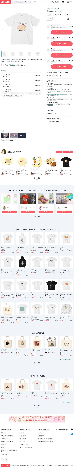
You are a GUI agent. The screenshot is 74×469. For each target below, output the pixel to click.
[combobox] (19, 2)
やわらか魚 (64, 207)
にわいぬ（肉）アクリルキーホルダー (51, 171)
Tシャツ (57, 8)
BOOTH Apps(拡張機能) (7, 435)
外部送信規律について (52, 465)
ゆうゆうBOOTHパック (62, 94)
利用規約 (17, 465)
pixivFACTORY (50, 104)
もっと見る (37, 218)
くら (8, 207)
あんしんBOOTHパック (51, 94)
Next (41, 28)
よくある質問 (41, 435)
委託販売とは (4, 447)
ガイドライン (33, 465)
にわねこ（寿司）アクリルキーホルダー (22, 171)
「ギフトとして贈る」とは (54, 75)
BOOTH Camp (4, 454)
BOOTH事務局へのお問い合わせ (45, 441)
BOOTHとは (44, 1)
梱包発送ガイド (5, 444)
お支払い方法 (51, 113)
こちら (13, 65)
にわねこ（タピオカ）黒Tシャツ (66, 171)
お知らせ (40, 433)
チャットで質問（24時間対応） (45, 438)
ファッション (50, 8)
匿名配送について (5, 438)
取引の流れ (50, 110)
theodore (45, 207)
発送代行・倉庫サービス (7, 441)
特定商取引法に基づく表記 (53, 118)
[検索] (26, 2)
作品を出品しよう (55, 1)
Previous (2, 28)
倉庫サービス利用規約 (24, 465)
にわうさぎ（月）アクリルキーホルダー (36, 171)
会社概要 (12, 465)
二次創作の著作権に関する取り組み (9, 451)
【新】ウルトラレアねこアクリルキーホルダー (7, 171)
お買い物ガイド (23, 435)
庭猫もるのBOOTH (14, 152)
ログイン (35, 1)
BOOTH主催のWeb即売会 (26, 447)
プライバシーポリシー (41, 465)
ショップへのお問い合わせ (53, 121)
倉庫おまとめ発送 (24, 444)
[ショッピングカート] (63, 2)
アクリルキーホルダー (6, 169)
